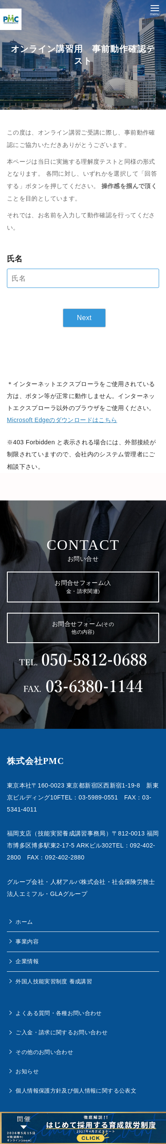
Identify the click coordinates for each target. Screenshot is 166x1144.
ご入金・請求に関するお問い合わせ (61, 1032)
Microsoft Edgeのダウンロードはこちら (62, 419)
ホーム (24, 922)
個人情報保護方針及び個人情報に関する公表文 (75, 1090)
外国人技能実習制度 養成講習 (53, 981)
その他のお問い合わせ (44, 1052)
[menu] (154, 9)
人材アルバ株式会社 (78, 881)
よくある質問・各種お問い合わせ (58, 1013)
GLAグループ (69, 893)
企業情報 (26, 961)
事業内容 (26, 941)
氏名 (15, 259)
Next (84, 317)
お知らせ (26, 1071)
